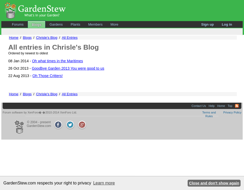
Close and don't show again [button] (214, 183)
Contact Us (199, 105)
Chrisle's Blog (46, 38)
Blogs (36, 25)
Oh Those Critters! (48, 76)
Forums (18, 24)
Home (13, 38)
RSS (237, 106)
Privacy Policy (232, 112)
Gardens (56, 24)
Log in (227, 24)
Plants (75, 24)
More (114, 24)
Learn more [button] (104, 183)
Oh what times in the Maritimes (57, 61)
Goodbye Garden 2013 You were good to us (68, 68)
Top (230, 105)
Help (212, 105)
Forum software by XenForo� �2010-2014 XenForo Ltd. (40, 112)
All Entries (70, 38)
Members (95, 24)
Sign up (207, 24)
